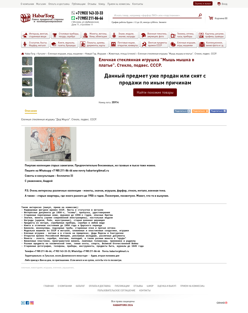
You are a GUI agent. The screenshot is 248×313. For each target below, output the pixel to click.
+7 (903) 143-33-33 (89, 12)
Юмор (150, 287)
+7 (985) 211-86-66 (89, 18)
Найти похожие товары (155, 92)
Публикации (122, 287)
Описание (31, 111)
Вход (224, 3)
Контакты (145, 291)
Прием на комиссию (192, 287)
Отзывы (138, 287)
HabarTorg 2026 (123, 306)
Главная (49, 287)
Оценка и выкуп (203, 3)
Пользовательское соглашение (116, 291)
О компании (65, 287)
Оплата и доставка (100, 287)
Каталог (80, 287)
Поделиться (182, 111)
